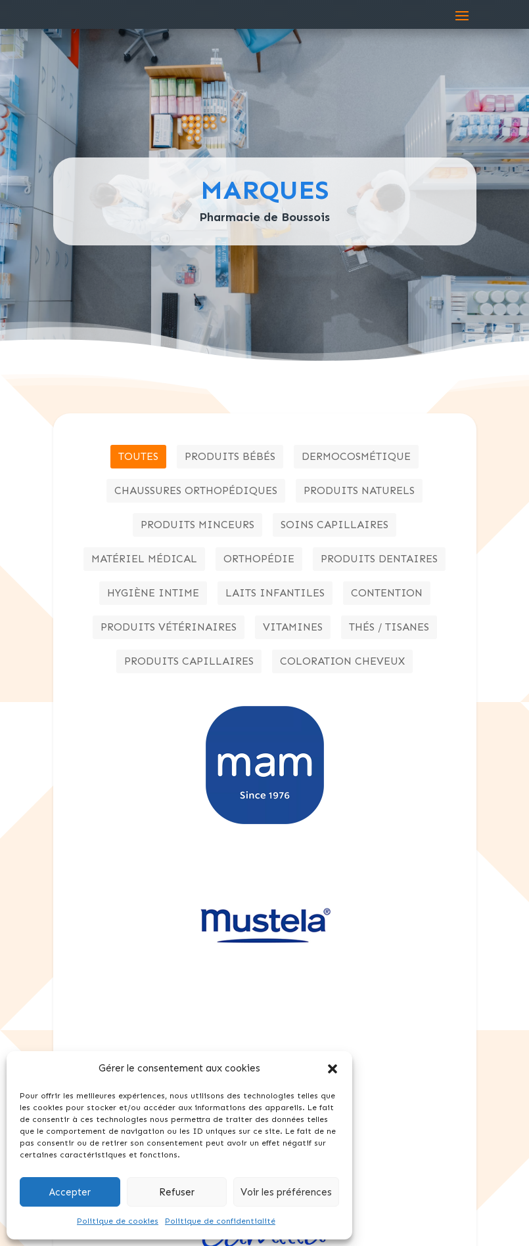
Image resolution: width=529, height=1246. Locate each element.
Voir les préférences (286, 1192)
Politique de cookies (117, 1221)
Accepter (70, 1192)
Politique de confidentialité (220, 1221)
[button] (332, 1068)
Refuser (177, 1192)
